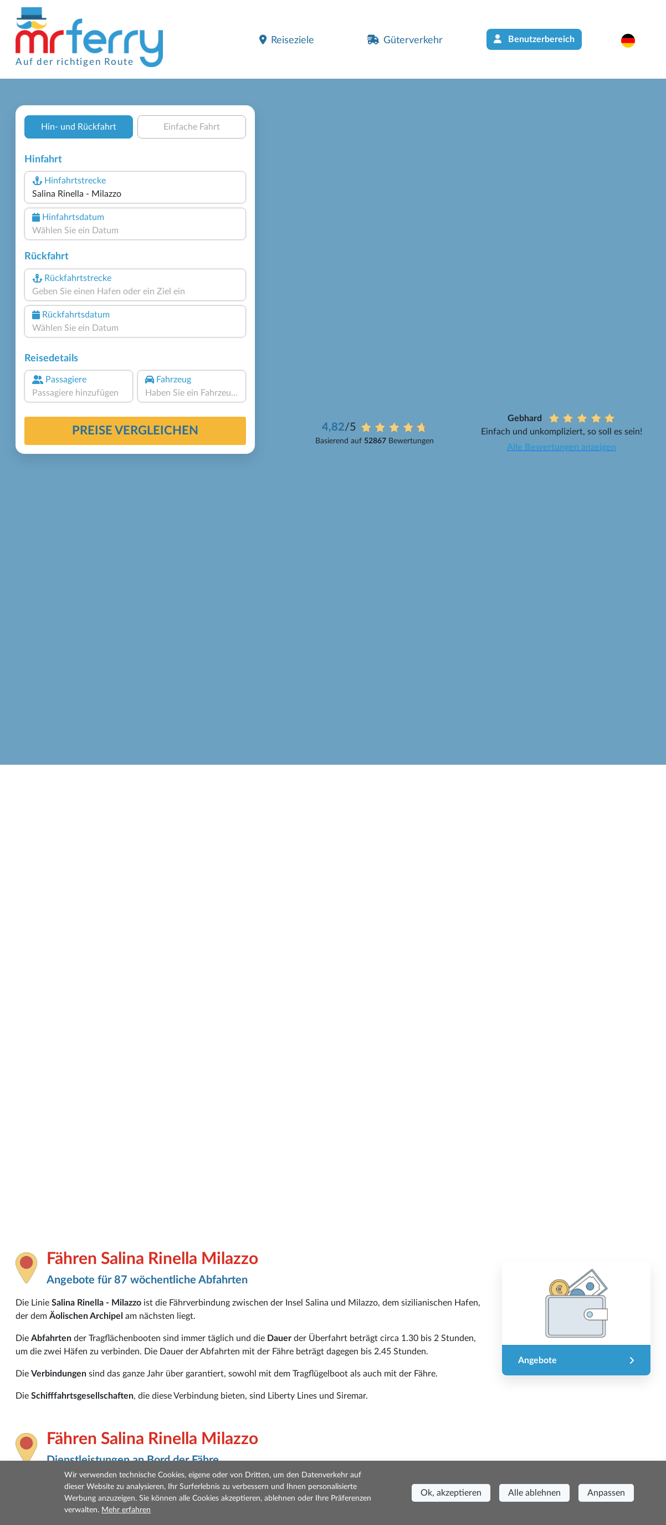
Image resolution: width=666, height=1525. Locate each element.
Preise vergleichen (135, 430)
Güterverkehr (405, 40)
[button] (633, 40)
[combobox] (135, 194)
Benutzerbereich (534, 39)
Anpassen (606, 1492)
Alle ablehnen (534, 1492)
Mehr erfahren (126, 1510)
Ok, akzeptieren (451, 1492)
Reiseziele (286, 40)
